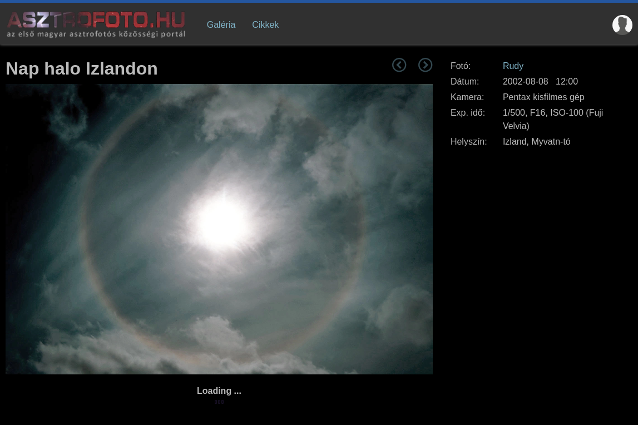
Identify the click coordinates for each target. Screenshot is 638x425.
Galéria (221, 24)
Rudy (513, 66)
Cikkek (265, 24)
